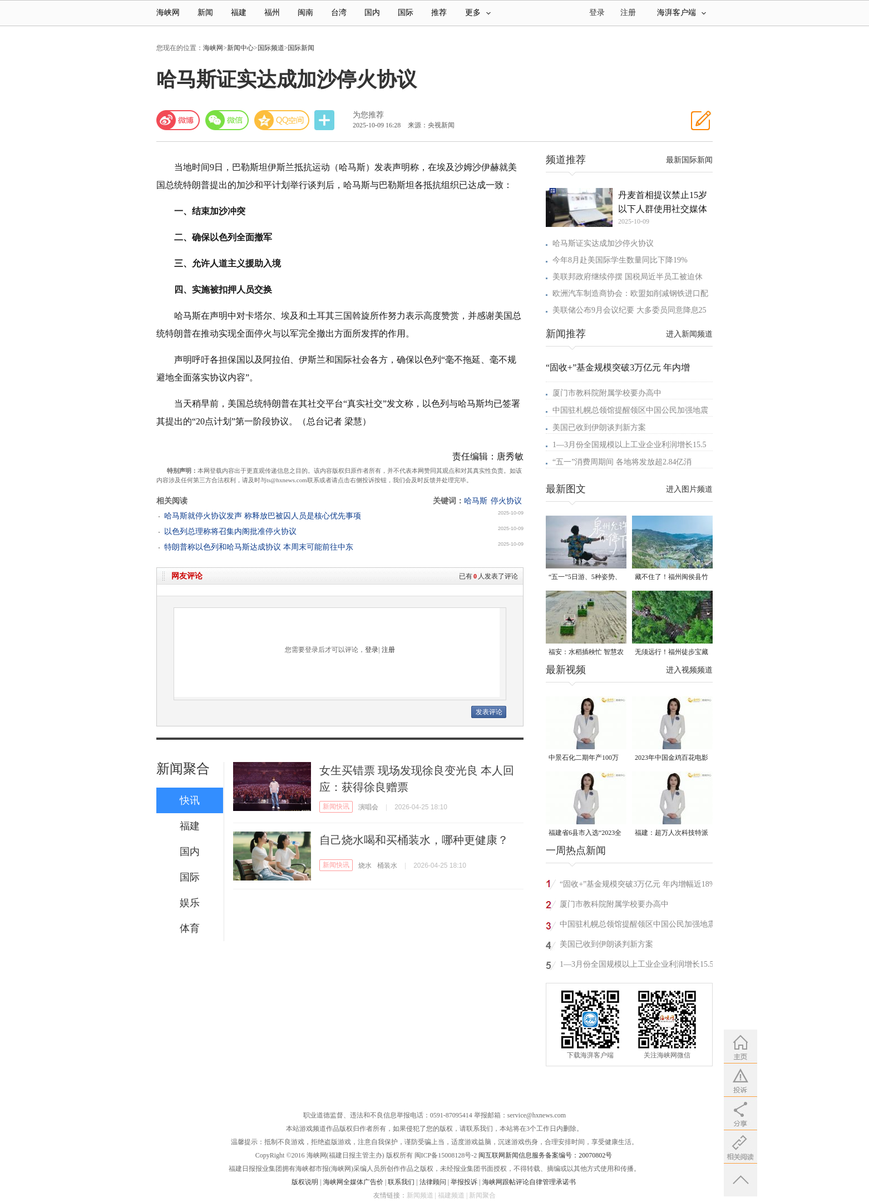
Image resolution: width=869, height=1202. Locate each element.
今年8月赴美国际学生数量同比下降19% (620, 260)
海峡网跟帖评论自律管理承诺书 (529, 1182)
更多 (478, 12)
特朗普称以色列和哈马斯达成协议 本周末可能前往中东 (258, 547)
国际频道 (271, 48)
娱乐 (190, 902)
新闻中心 (240, 48)
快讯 (190, 800)
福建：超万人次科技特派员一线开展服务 (671, 833)
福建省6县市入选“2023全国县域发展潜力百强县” (585, 833)
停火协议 (506, 501)
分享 (325, 120)
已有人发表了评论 (488, 576)
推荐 (439, 12)
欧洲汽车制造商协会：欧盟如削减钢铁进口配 (630, 293)
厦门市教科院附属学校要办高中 (606, 393)
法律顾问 (432, 1182)
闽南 (305, 12)
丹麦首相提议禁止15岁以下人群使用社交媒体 (662, 202)
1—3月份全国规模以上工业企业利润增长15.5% (640, 964)
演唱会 (368, 807)
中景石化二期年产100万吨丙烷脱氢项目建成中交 (585, 758)
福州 (272, 12)
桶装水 (387, 865)
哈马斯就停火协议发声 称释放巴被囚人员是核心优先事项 (262, 516)
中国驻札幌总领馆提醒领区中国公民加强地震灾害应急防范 (637, 926)
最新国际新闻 (689, 160)
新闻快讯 (336, 806)
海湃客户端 (681, 12)
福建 (238, 12)
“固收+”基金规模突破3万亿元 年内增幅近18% (638, 884)
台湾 (339, 12)
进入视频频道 (689, 670)
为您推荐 (368, 115)
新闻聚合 (183, 768)
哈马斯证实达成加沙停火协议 (603, 243)
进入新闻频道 (689, 334)
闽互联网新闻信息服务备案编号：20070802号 (545, 1155)
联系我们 (401, 1182)
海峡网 (168, 12)
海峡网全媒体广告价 (353, 1182)
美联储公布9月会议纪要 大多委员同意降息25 (629, 310)
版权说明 (305, 1182)
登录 (371, 650)
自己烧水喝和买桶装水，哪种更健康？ (413, 840)
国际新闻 (301, 48)
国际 (405, 12)
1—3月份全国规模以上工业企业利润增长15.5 (629, 445)
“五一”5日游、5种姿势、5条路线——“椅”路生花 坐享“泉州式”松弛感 (585, 577)
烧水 (365, 865)
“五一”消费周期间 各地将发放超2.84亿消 (622, 462)
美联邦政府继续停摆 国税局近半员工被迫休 (627, 277)
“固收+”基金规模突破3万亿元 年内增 (618, 367)
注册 (628, 12)
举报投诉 (464, 1182)
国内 (372, 12)
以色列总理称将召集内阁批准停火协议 (230, 531)
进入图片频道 (689, 489)
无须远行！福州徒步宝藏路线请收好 (671, 652)
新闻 (205, 12)
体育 (190, 928)
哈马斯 (475, 501)
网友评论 (187, 576)
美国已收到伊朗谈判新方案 (599, 427)
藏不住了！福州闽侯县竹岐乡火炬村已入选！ (671, 577)
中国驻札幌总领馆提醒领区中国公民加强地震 (630, 410)
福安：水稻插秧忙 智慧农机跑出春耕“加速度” (586, 652)
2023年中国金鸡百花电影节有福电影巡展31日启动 (671, 758)
